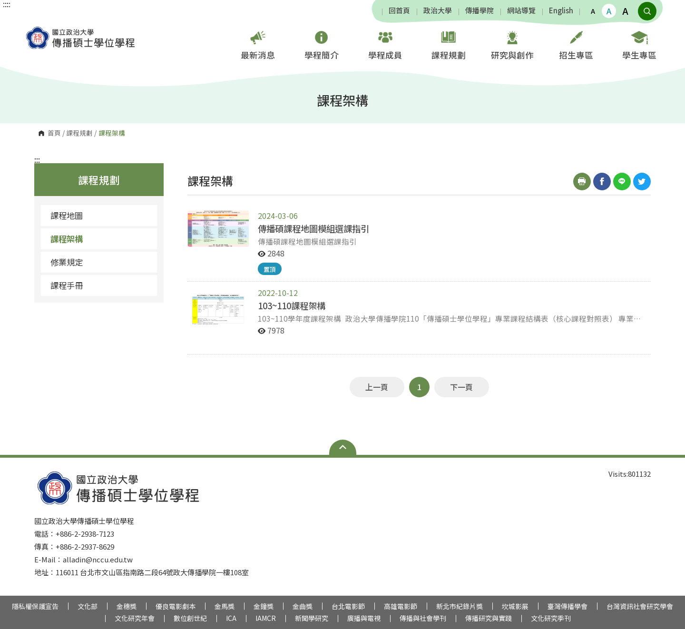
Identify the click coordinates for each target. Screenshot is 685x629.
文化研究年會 (135, 618)
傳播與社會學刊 (423, 618)
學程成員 (385, 44)
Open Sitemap (342, 447)
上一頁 (376, 387)
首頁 (54, 133)
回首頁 (399, 10)
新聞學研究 (311, 618)
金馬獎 (225, 606)
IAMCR (265, 618)
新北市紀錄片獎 (459, 606)
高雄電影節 (400, 606)
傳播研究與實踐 (488, 618)
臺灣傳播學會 (567, 606)
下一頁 (461, 387)
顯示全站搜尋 (647, 11)
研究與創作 (512, 44)
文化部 (88, 606)
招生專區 (576, 44)
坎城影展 (515, 606)
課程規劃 (448, 44)
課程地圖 (66, 215)
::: (37, 159)
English (561, 10)
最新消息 (258, 44)
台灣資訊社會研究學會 (640, 606)
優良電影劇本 (176, 606)
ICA (231, 618)
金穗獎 (127, 606)
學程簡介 (321, 44)
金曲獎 (303, 606)
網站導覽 (521, 10)
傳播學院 (479, 10)
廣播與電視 (364, 618)
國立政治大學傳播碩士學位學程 (33, 31)
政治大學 (437, 10)
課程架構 (66, 239)
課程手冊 (66, 285)
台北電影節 (348, 606)
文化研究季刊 (551, 618)
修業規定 (66, 262)
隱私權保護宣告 (35, 606)
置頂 (270, 269)
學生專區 (639, 44)
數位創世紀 (190, 618)
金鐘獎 (264, 606)
